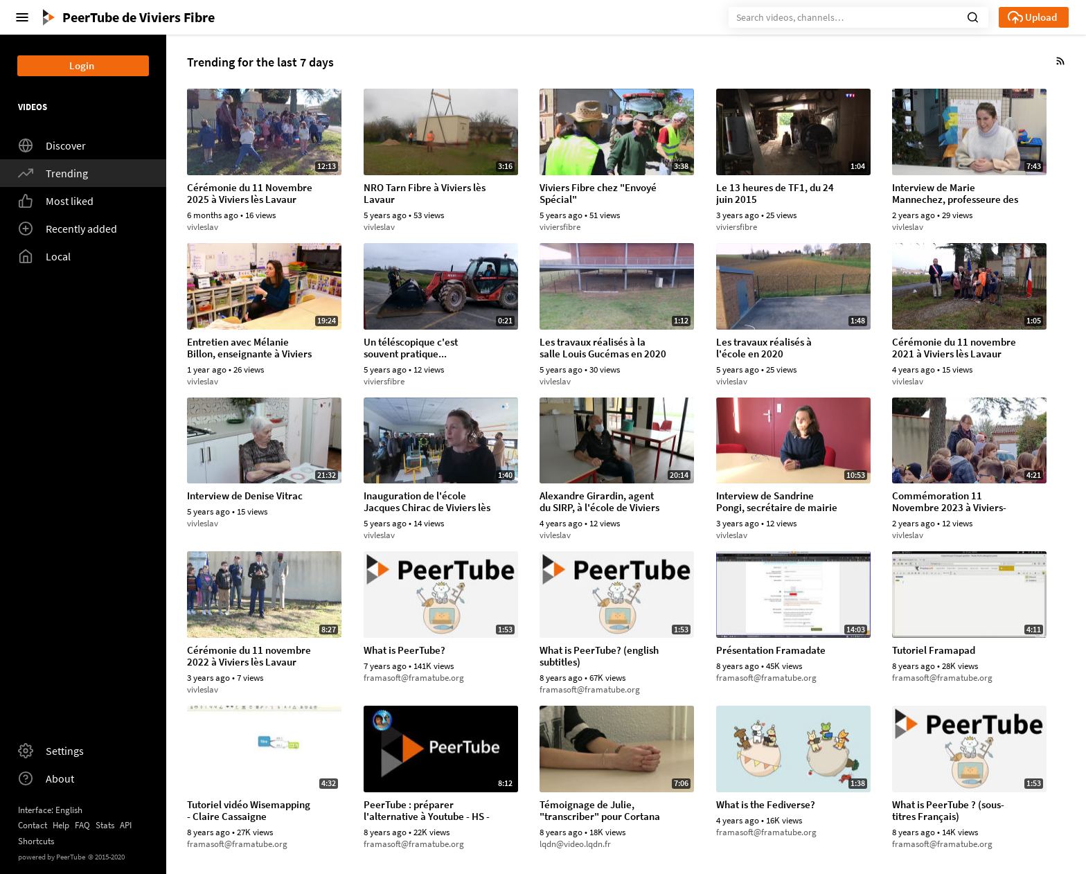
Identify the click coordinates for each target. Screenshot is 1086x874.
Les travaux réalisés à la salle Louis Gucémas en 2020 (603, 348)
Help (61, 825)
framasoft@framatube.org (414, 678)
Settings (51, 750)
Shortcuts (36, 841)
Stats (105, 825)
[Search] (858, 17)
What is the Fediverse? (765, 805)
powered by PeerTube (51, 857)
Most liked (56, 200)
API (126, 825)
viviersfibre (560, 227)
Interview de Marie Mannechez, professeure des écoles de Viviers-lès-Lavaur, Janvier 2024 (955, 194)
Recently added (67, 228)
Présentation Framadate (771, 651)
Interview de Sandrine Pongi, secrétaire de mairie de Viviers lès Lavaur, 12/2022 (776, 502)
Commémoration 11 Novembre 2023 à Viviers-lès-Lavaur (949, 502)
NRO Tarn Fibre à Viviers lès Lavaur (425, 194)
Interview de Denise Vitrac (245, 496)
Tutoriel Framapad (933, 651)
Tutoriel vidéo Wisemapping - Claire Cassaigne (248, 811)
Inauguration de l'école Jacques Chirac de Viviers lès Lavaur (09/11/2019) (427, 502)
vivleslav (202, 227)
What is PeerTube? (404, 651)
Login (81, 65)
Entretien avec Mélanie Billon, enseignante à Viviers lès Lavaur (249, 348)
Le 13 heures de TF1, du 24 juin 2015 (775, 194)
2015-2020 (106, 857)
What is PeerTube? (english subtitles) (599, 656)
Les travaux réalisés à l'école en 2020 (764, 348)
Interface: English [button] (50, 810)
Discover (52, 145)
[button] (972, 16)
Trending (53, 173)
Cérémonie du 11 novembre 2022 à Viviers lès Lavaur (249, 656)
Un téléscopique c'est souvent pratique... (411, 348)
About (46, 778)
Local (44, 256)
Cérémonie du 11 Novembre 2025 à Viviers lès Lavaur (249, 194)
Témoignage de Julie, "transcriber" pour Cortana (600, 811)
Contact (32, 825)
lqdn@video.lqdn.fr (575, 844)
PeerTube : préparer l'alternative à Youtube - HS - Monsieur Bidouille (427, 811)
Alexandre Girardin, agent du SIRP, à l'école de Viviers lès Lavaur (599, 502)
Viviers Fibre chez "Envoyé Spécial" (598, 194)
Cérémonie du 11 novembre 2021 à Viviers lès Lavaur (954, 348)
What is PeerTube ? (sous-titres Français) (948, 811)
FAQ (82, 825)
